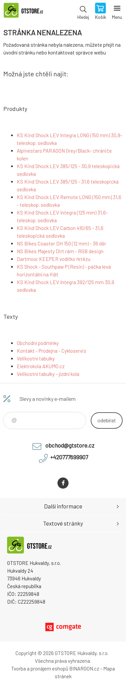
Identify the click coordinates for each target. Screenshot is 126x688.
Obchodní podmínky (38, 343)
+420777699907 (69, 457)
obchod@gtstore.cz (69, 445)
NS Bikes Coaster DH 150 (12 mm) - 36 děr (61, 243)
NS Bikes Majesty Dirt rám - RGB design (60, 251)
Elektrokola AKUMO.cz (41, 366)
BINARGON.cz (84, 668)
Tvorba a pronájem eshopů (39, 668)
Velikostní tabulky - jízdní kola (48, 374)
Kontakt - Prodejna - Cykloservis (51, 351)
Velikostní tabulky (36, 358)
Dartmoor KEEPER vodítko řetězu (53, 259)
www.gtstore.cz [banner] (26, 12)
